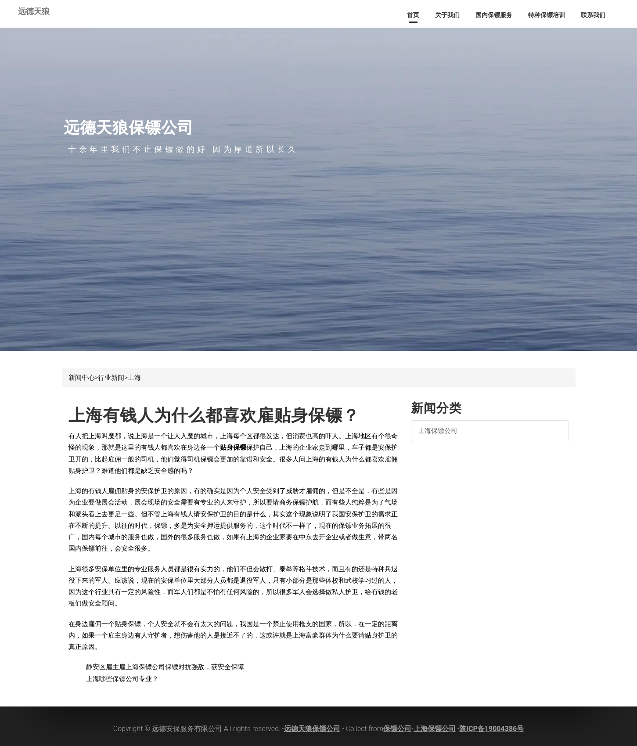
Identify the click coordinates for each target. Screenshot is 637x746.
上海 (134, 378)
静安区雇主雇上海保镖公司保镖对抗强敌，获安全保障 (165, 667)
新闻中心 (81, 378)
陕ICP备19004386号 (491, 728)
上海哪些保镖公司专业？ (122, 679)
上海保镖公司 (437, 431)
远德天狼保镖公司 (312, 728)
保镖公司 (397, 728)
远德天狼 (34, 9)
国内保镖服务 (493, 15)
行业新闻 (111, 378)
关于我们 (447, 15)
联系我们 (593, 15)
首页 (413, 15)
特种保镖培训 (546, 15)
